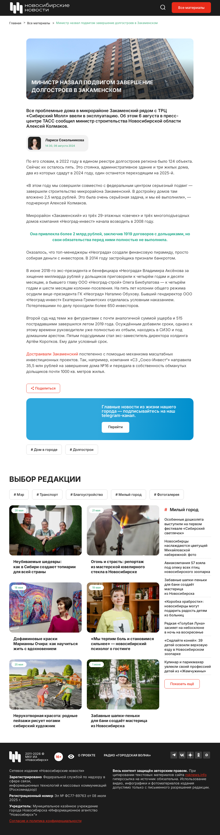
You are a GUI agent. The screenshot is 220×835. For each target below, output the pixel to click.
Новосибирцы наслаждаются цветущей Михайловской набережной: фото (186, 548)
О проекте (86, 755)
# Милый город (128, 494)
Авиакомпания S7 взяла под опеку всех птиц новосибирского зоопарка (187, 567)
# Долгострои (82, 449)
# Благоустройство (86, 494)
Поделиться (43, 388)
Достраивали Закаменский (52, 354)
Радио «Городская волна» (127, 755)
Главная (15, 23)
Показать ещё (182, 684)
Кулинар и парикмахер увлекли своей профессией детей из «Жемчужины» (187, 666)
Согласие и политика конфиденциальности (45, 821)
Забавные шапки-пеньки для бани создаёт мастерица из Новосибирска (185, 586)
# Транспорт (47, 494)
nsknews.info (196, 775)
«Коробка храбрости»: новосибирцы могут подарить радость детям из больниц (185, 608)
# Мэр (19, 494)
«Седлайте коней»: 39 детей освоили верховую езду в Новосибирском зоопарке (186, 647)
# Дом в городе (44, 449)
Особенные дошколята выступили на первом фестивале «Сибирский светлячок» (184, 526)
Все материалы (191, 7)
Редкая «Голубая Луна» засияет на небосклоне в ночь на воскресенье (184, 628)
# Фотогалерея (166, 494)
